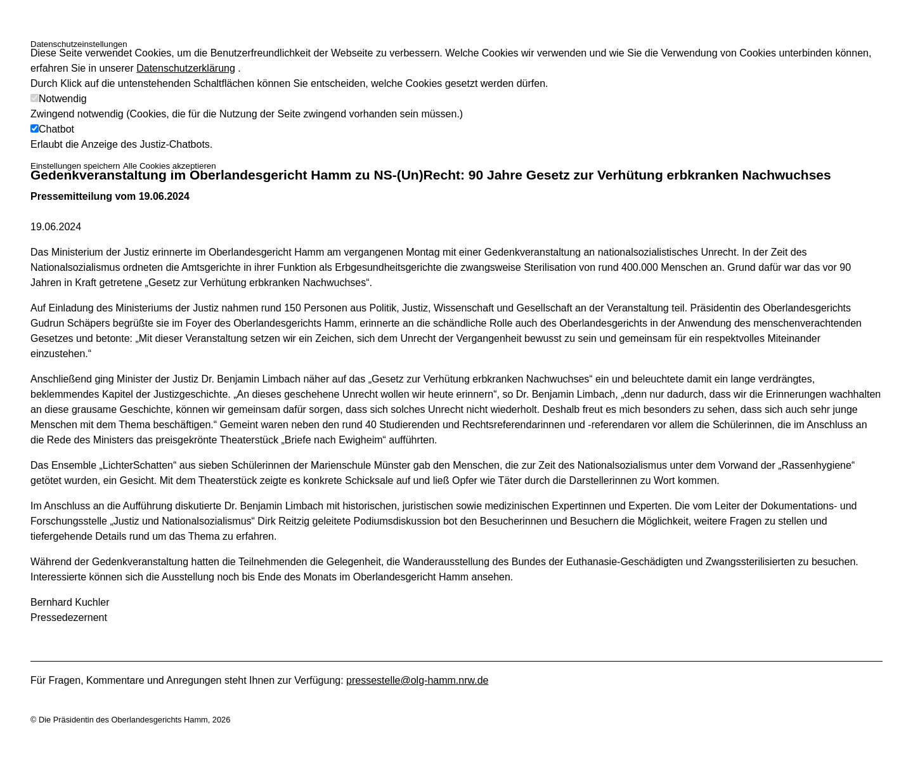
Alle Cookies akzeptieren (169, 166)
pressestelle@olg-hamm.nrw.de (417, 680)
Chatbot (56, 129)
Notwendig (63, 98)
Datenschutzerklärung (185, 68)
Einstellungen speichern (75, 166)
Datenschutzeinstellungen (78, 44)
